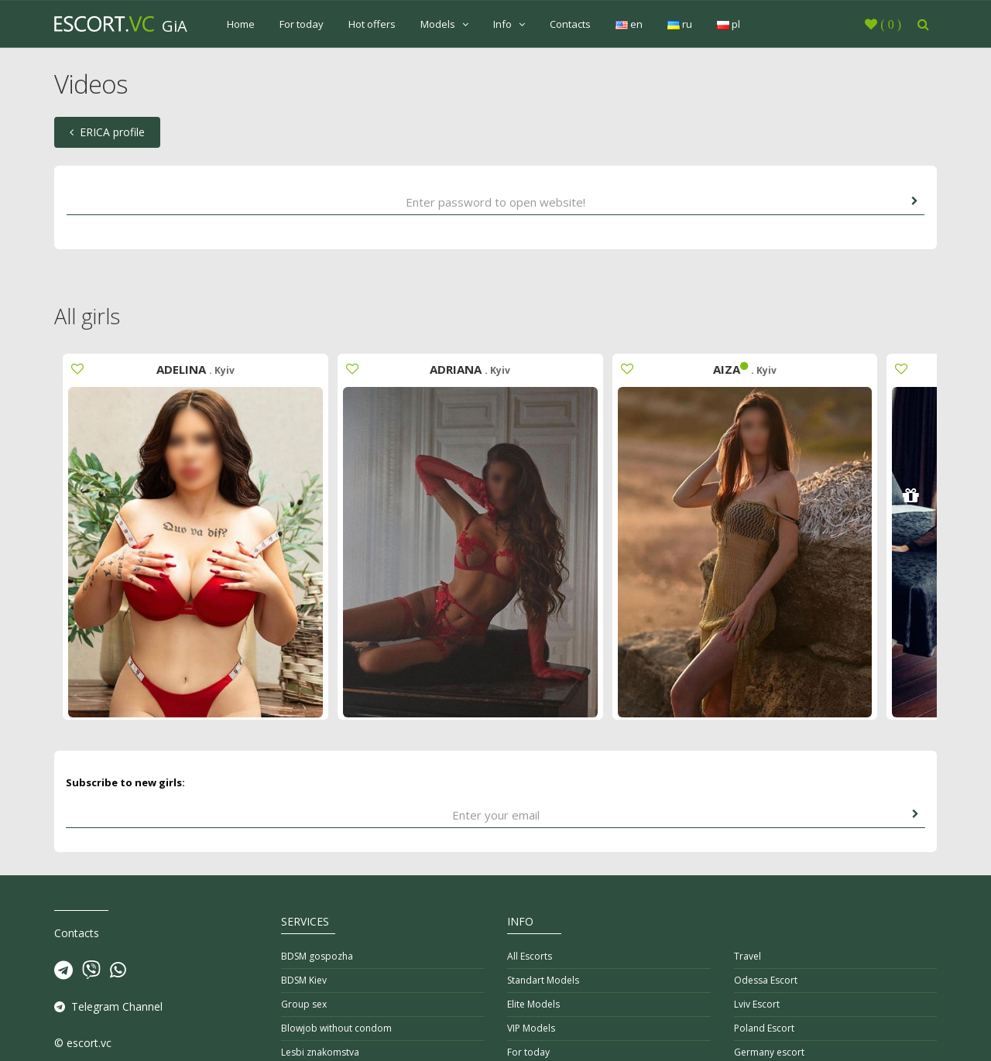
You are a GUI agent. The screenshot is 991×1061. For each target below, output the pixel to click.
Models (444, 24)
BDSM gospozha (317, 956)
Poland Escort (764, 1028)
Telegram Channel (108, 1006)
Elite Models (533, 1004)
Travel (747, 956)
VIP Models (531, 1028)
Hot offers (372, 24)
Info (509, 24)
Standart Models (543, 980)
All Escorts (529, 956)
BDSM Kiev (304, 980)
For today (301, 24)
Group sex (304, 1004)
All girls (87, 316)
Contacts (570, 24)
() (889, 24)
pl (728, 24)
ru (679, 24)
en (629, 24)
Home (241, 24)
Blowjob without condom (336, 1028)
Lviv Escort (757, 1004)
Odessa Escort (765, 980)
